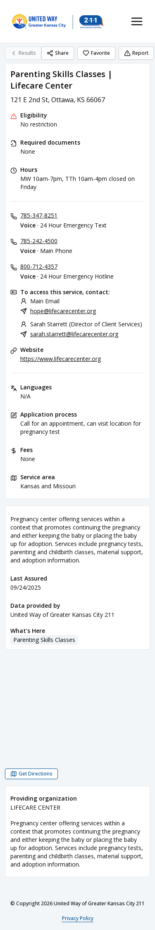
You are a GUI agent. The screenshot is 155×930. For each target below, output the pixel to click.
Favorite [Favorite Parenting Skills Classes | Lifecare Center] (96, 52)
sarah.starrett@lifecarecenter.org (74, 334)
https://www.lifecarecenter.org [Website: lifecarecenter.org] (60, 359)
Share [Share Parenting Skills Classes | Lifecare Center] (58, 52)
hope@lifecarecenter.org (63, 311)
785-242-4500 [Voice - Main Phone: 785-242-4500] (38, 241)
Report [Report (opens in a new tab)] (136, 52)
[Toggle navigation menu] (136, 21)
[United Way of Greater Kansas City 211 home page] (58, 21)
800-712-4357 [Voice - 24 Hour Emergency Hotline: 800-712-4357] (38, 266)
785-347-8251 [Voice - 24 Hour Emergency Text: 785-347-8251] (38, 215)
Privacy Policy (77, 918)
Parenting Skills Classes (44, 640)
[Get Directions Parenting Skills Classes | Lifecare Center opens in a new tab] (31, 773)
